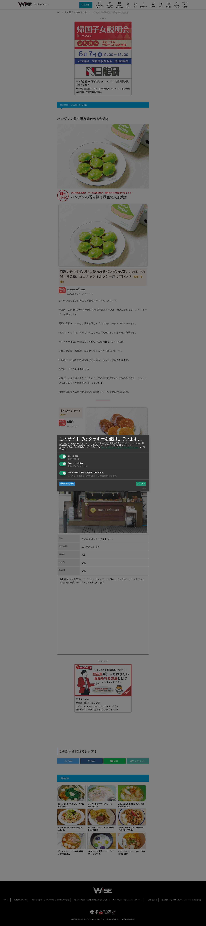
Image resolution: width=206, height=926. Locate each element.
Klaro (144, 488)
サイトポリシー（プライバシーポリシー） (120, 447)
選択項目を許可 (67, 483)
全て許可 (141, 483)
